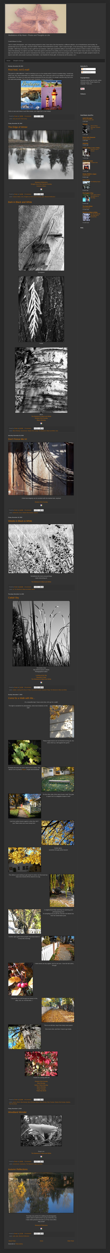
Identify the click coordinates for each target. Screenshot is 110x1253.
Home (8, 60)
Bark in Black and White (20, 202)
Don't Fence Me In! (17, 439)
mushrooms (23, 1164)
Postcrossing (24, 118)
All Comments (86, 72)
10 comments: (28, 116)
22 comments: (28, 194)
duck (22, 196)
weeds (33, 589)
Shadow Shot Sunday (41, 418)
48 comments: (28, 1099)
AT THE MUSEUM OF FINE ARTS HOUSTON (95, 215)
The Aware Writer (88, 206)
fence (20, 512)
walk (14, 1236)
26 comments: (28, 510)
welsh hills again (87, 118)
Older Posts (70, 1241)
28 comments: (28, 687)
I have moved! (86, 175)
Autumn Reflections (18, 1169)
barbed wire (16, 512)
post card (17, 118)
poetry (39, 690)
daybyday (85, 143)
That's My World (41, 1091)
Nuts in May (86, 180)
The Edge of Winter (18, 127)
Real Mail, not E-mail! (18, 69)
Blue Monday (41, 1083)
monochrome (24, 430)
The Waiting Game (95, 181)
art (13, 589)
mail (14, 118)
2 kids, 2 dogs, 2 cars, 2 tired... (91, 148)
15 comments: (28, 428)
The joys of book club (88, 119)
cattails (14, 690)
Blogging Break (86, 139)
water (43, 196)
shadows (36, 512)
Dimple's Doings (18, 60)
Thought (85, 124)
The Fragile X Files (88, 193)
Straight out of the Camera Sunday (32, 196)
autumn (14, 1102)
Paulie (24, 769)
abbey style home (88, 161)
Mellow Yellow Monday (41, 1085)
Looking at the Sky (41, 675)
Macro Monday (41, 420)
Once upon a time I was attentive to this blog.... (95, 196)
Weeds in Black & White (20, 521)
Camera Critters (41, 186)
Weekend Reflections (41, 182)
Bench (18, 1102)
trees (57, 430)
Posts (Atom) (19, 1244)
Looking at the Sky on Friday (24, 690)
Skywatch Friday (41, 677)
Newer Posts (12, 1241)
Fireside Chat (94, 162)
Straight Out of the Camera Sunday (41, 184)
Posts (84, 69)
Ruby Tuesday (41, 1089)
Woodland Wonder (17, 1112)
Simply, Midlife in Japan (89, 174)
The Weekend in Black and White (41, 416)
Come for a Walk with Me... (21, 698)
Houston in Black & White (90, 212)
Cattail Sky (13, 597)
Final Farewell (86, 207)
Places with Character (89, 137)
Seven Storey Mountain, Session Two (95, 127)
